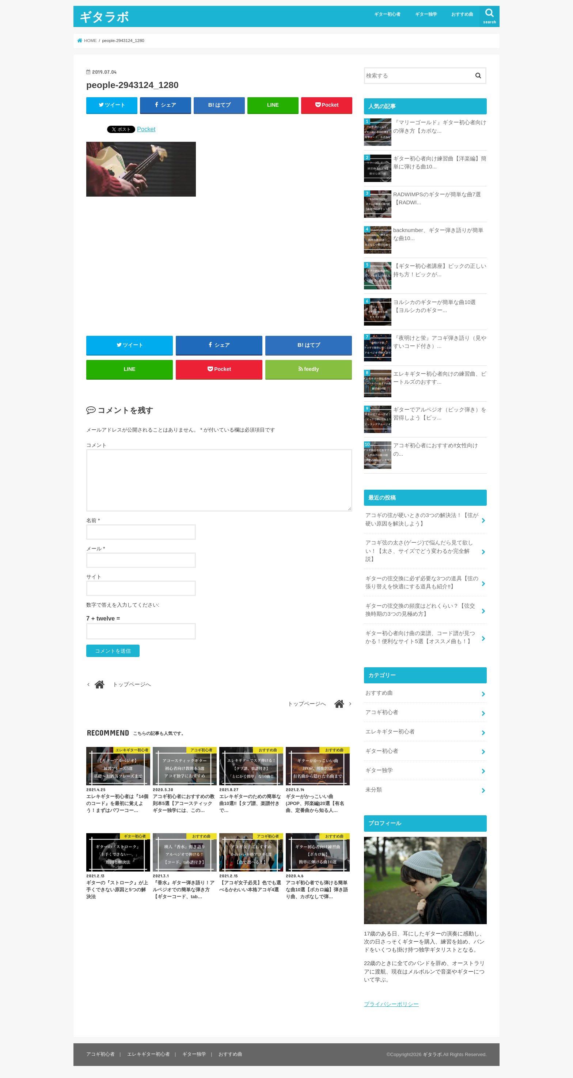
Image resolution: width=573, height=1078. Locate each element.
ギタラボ (104, 17)
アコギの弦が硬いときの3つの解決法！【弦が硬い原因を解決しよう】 (421, 519)
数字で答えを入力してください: (122, 605)
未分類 (373, 790)
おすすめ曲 (462, 14)
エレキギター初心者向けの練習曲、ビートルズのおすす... (439, 378)
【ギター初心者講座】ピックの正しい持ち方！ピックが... (439, 270)
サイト (94, 577)
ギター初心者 (387, 14)
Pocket (146, 129)
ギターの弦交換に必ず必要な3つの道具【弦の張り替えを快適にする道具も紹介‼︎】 (421, 582)
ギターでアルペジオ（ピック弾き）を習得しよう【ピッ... (439, 414)
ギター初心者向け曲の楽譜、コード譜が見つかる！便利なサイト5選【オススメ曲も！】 (420, 637)
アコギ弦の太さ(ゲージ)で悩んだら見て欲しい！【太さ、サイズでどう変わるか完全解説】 (419, 551)
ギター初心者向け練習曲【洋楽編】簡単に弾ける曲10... (439, 163)
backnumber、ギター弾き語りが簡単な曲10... (438, 234)
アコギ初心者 (381, 712)
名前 (93, 520)
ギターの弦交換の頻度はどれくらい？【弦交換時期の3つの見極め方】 (420, 610)
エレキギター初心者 (390, 732)
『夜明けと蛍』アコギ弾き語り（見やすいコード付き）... (439, 342)
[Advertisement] (219, 266)
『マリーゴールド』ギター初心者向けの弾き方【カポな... (439, 126)
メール (95, 548)
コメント (96, 445)
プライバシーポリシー (391, 1004)
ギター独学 (426, 14)
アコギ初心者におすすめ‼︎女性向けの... (435, 449)
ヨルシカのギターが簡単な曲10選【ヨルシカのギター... (434, 306)
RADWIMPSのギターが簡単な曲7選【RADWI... (437, 198)
